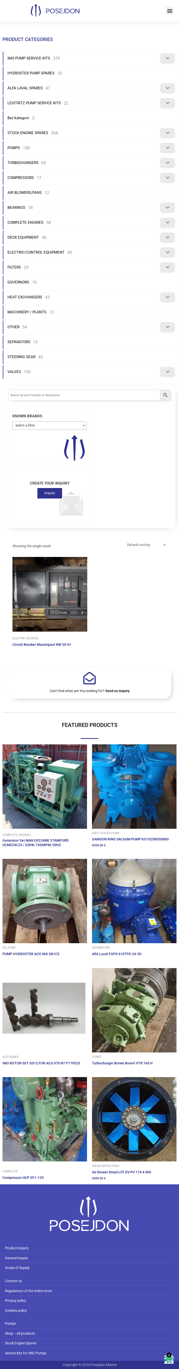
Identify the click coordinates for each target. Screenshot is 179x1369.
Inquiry (49, 493)
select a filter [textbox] (25, 425)
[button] (170, 11)
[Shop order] (146, 544)
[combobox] (49, 425)
